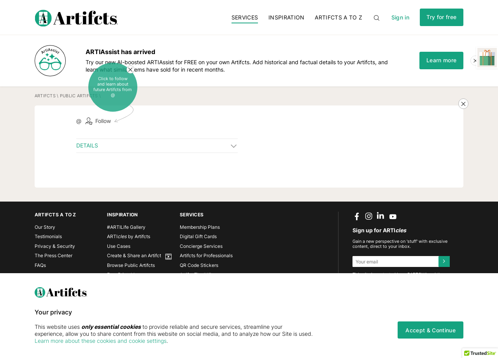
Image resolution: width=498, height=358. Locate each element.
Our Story (45, 227)
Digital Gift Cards (198, 236)
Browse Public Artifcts (131, 265)
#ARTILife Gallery (126, 227)
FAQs (40, 265)
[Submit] (443, 261)
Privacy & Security (55, 246)
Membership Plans (200, 227)
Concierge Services (201, 246)
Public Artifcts (79, 95)
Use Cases (118, 246)
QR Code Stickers (199, 265)
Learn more (441, 60)
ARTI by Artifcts (128, 236)
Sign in (400, 17)
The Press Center (53, 255)
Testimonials (48, 236)
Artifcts (45, 95)
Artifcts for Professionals (206, 255)
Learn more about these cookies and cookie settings (101, 340)
